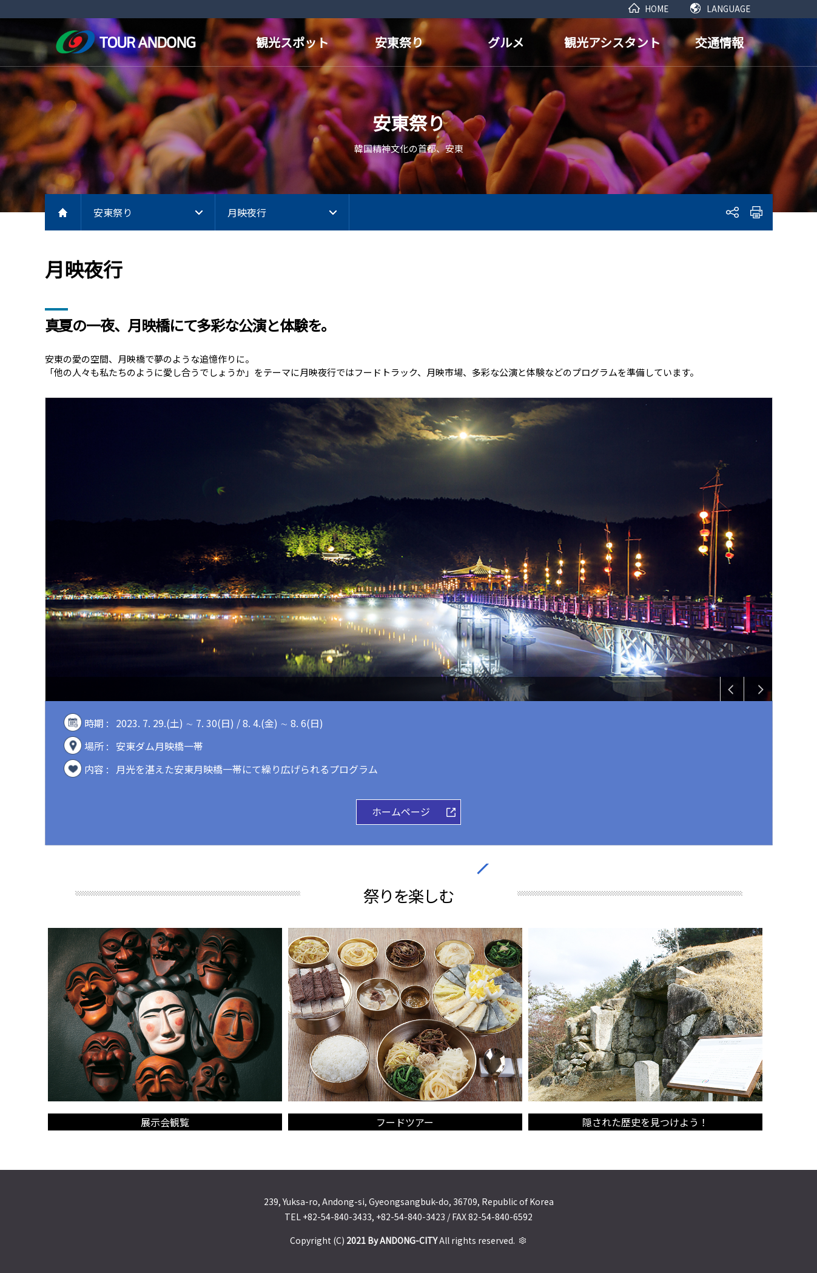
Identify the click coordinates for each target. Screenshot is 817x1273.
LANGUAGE (728, 9)
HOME (656, 9)
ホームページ (401, 811)
